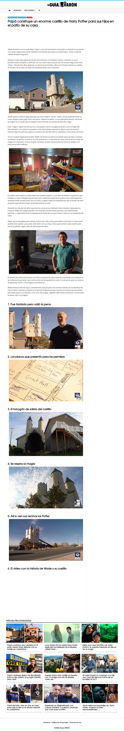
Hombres (29, 17)
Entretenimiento (12, 17)
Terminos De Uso (75, 722)
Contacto (46, 722)
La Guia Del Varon (62, 4)
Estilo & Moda (21, 17)
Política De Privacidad (60, 722)
